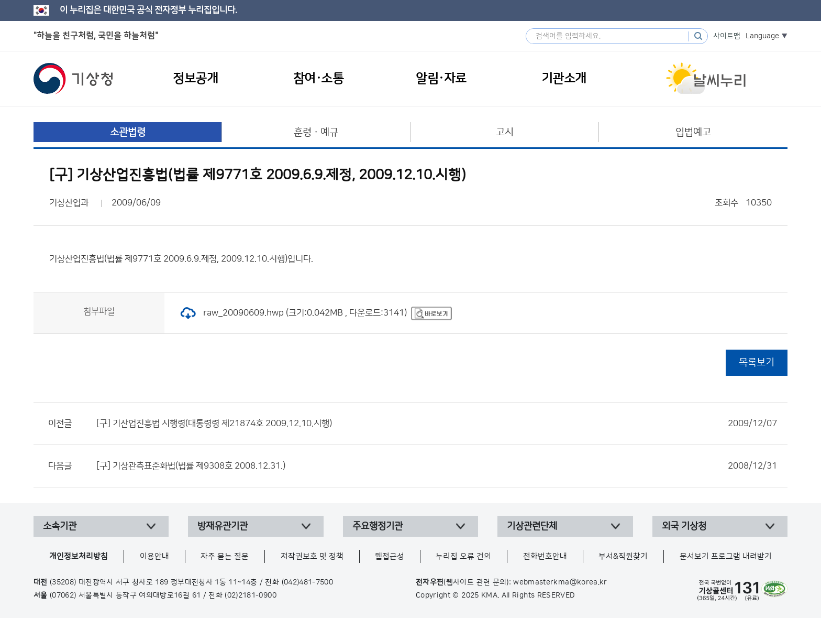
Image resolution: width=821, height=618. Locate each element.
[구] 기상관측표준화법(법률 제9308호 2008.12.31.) (436, 466)
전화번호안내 (545, 556)
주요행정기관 (377, 526)
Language (762, 36)
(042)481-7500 (308, 582)
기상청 (73, 78)
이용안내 (154, 556)
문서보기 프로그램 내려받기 (726, 556)
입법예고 (693, 132)
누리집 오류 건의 (463, 556)
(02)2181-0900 (250, 595)
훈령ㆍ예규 (316, 132)
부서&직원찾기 (623, 556)
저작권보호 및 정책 (312, 556)
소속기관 (59, 526)
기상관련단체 (532, 526)
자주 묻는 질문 (225, 556)
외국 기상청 (684, 526)
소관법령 (128, 132)
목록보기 (756, 362)
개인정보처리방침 (78, 556)
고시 (505, 132)
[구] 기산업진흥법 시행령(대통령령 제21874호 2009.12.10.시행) (436, 423)
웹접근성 (389, 556)
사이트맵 (726, 36)
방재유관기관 (222, 526)
